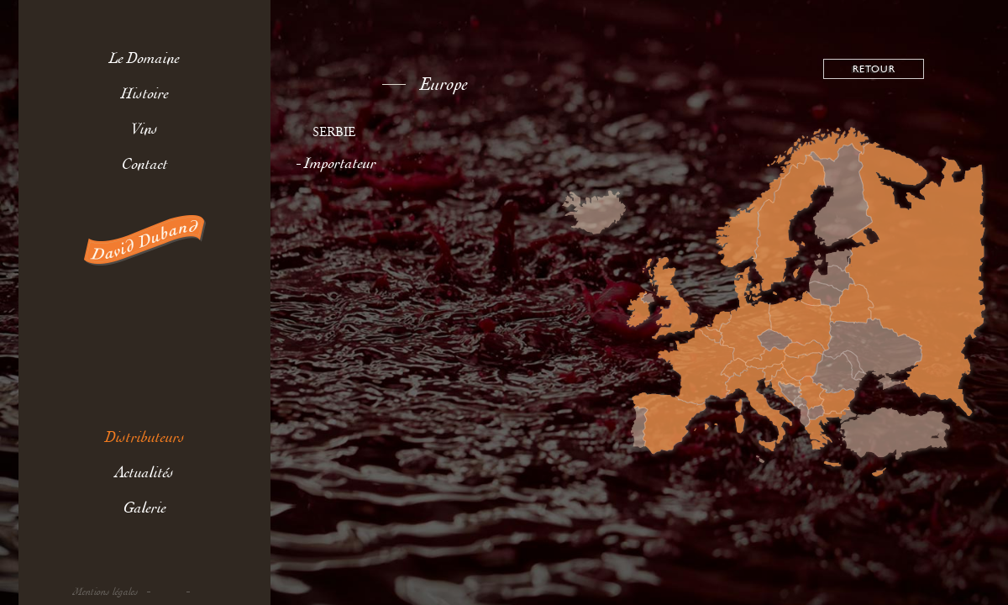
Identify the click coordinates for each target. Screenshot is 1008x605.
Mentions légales (106, 592)
